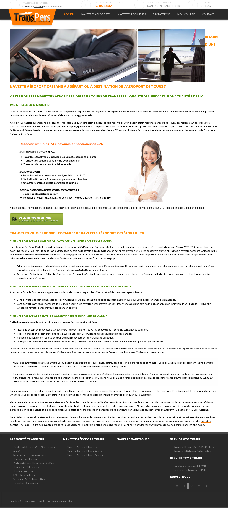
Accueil (69, 15)
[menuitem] (69, 16)
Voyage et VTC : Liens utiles (29, 482)
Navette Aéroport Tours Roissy (84, 454)
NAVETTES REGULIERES (132, 15)
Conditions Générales (25, 486)
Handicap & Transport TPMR (190, 469)
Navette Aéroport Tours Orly (83, 450)
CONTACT (208, 15)
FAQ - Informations (24, 478)
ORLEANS (28, 6)
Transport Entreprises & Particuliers (194, 450)
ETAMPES (57, 6)
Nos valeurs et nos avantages (29, 458)
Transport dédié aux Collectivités (192, 454)
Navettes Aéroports (95, 15)
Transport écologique (25, 462)
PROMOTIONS (161, 15)
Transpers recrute (23, 474)
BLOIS (47, 6)
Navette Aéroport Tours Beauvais (86, 458)
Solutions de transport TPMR (190, 473)
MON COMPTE (186, 15)
